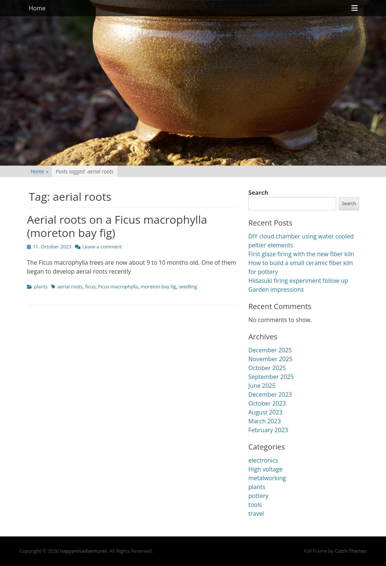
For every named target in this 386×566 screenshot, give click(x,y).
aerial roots (70, 286)
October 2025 (267, 368)
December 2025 (270, 350)
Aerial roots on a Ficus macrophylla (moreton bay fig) (117, 226)
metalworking (267, 478)
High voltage (265, 469)
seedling (188, 286)
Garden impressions (276, 289)
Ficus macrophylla (118, 286)
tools (255, 505)
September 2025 (271, 377)
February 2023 (268, 430)
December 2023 (270, 394)
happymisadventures (83, 551)
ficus (90, 286)
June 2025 (262, 386)
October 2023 (267, 403)
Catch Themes (350, 551)
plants (41, 286)
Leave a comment (102, 246)
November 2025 (270, 359)
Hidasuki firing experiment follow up (298, 281)
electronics (263, 460)
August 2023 (265, 412)
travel (256, 513)
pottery (258, 496)
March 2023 (264, 421)
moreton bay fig (158, 286)
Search (258, 193)
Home (37, 8)
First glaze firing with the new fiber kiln (301, 254)
